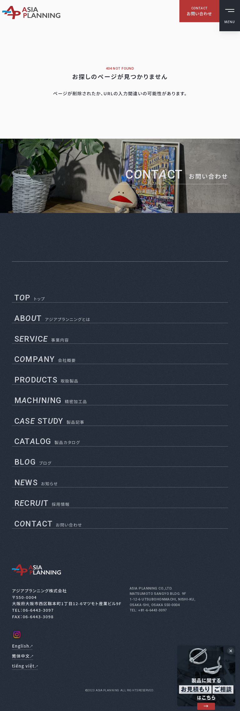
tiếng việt (224, 74)
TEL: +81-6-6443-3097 (148, 610)
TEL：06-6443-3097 (33, 610)
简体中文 (225, 64)
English (225, 56)
